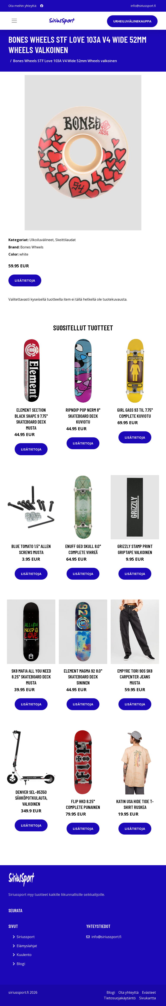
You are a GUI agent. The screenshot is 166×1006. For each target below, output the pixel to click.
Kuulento (24, 954)
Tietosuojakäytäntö (120, 998)
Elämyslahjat (27, 945)
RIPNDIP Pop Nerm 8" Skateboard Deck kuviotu (83, 415)
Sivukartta (147, 998)
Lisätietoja (25, 280)
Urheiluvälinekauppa (132, 21)
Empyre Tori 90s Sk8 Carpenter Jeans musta (134, 676)
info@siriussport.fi (143, 6)
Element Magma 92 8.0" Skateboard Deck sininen (83, 676)
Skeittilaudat (65, 239)
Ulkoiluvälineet (41, 239)
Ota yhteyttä (128, 992)
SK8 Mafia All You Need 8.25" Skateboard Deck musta (31, 676)
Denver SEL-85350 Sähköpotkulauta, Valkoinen (31, 798)
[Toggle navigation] (14, 21)
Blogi (21, 963)
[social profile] (41, 6)
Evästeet (149, 992)
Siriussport (26, 936)
